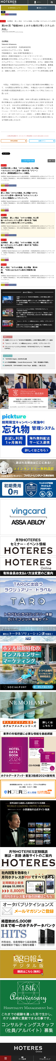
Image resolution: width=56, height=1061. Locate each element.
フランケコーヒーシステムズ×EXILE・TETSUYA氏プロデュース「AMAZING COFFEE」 (27, 347)
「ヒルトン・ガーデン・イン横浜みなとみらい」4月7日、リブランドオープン (27, 343)
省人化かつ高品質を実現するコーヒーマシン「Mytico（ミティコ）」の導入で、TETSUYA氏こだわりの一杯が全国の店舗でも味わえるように (34, 314)
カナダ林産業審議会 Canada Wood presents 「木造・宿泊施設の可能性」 (27, 362)
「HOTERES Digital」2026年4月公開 (16, 359)
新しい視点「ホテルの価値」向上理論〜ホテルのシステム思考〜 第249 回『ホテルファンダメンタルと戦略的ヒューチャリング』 (19, 195)
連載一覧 (51, 160)
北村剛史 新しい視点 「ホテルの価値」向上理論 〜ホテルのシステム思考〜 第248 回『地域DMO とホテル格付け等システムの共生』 (19, 220)
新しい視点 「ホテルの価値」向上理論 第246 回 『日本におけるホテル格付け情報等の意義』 (19, 269)
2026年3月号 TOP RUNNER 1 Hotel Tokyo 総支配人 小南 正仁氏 (25, 365)
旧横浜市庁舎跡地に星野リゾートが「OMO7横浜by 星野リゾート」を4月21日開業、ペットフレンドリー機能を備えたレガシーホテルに (34, 302)
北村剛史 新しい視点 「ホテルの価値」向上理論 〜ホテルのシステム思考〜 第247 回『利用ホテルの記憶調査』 (19, 245)
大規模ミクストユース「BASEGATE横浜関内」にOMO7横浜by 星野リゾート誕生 (29, 340)
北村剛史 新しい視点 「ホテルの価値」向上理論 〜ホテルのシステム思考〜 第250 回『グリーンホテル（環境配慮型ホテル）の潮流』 (19, 170)
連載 (3, 12)
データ (6, 14)
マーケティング (12, 14)
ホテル (2, 14)
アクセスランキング (44, 1059)
